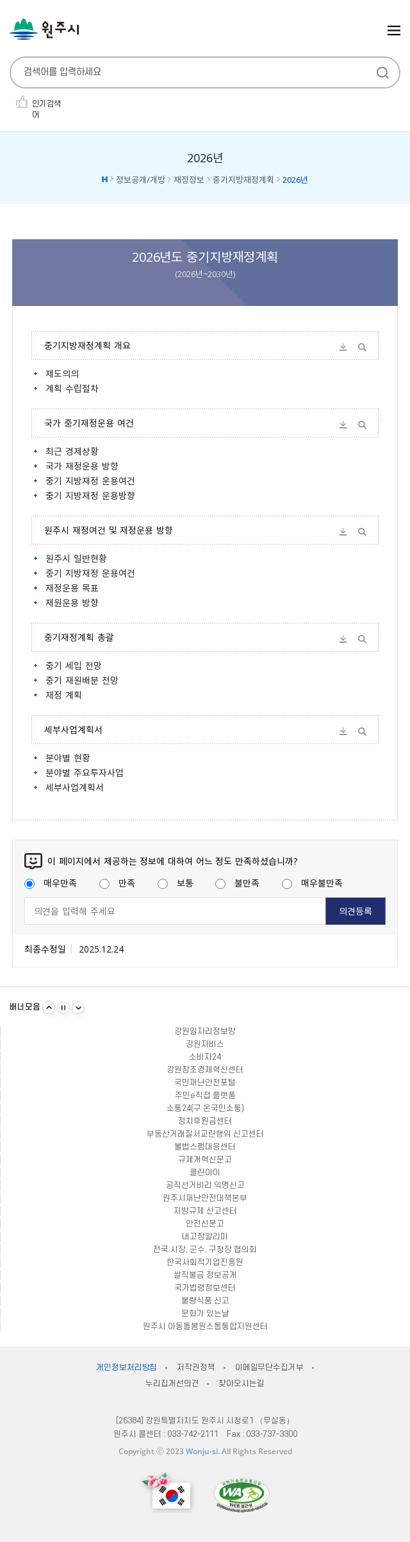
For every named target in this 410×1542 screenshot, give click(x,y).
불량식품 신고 (205, 1300)
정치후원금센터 (205, 1121)
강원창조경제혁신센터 (205, 1069)
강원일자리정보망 (205, 1031)
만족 (117, 882)
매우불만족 (312, 882)
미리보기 (362, 347)
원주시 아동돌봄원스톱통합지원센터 (205, 1326)
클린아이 (205, 1172)
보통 (175, 882)
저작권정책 (196, 1367)
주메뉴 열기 (394, 30)
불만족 (237, 882)
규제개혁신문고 (205, 1159)
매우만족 (50, 882)
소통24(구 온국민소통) (205, 1108)
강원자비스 (205, 1044)
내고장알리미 (205, 1236)
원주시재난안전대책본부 (205, 1198)
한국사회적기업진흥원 (205, 1262)
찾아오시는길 (241, 1383)
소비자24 (205, 1057)
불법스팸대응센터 (205, 1146)
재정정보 (189, 179)
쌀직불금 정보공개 (205, 1275)
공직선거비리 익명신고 (205, 1185)
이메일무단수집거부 (269, 1367)
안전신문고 (205, 1223)
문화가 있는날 (205, 1313)
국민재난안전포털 (205, 1082)
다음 (78, 1007)
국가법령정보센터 (205, 1288)
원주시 (44, 29)
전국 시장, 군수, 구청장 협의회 (205, 1249)
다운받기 (343, 347)
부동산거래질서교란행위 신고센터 (205, 1134)
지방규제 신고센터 (205, 1211)
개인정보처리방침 (126, 1367)
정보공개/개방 (140, 179)
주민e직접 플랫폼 (205, 1095)
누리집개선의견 (172, 1383)
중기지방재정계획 (243, 179)
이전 (48, 1007)
